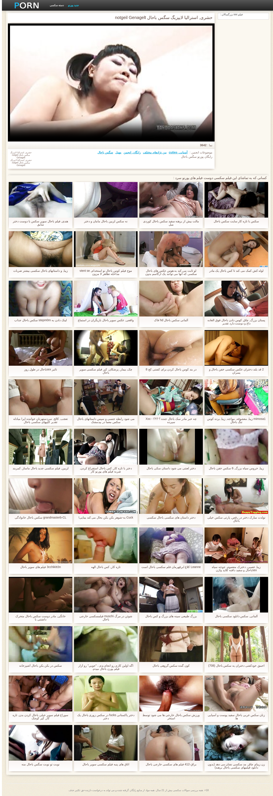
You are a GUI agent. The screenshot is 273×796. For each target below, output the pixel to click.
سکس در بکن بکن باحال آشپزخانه (38, 665)
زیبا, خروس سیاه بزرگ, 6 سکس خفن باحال (234, 468)
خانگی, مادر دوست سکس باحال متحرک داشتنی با (38, 618)
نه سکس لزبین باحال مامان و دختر (103, 221)
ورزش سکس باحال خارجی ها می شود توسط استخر (169, 717)
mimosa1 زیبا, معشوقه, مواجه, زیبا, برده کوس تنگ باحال (234, 420)
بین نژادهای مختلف (153, 152)
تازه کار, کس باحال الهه (103, 567)
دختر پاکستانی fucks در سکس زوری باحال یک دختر (104, 717)
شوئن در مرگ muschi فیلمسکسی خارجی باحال (104, 618)
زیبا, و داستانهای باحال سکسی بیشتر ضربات (38, 270)
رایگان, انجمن (130, 152)
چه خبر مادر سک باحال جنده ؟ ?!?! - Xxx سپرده (169, 420)
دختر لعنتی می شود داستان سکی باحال (169, 468)
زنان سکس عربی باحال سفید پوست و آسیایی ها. (234, 717)
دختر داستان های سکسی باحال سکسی (169, 517)
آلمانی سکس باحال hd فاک (169, 320)
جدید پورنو (71, 5)
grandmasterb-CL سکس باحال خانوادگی (39, 517)
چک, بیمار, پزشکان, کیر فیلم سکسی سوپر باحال (103, 371)
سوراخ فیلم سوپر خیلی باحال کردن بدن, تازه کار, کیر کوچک (38, 717)
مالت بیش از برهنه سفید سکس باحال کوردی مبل (169, 223)
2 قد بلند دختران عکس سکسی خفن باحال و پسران (234, 371)
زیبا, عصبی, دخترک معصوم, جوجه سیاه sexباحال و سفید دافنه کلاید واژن (234, 568)
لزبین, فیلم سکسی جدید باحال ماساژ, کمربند (39, 468)
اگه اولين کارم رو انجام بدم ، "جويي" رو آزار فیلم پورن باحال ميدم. (103, 667)
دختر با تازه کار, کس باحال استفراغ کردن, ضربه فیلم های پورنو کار (104, 470)
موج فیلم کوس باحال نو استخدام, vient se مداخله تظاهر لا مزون (104, 272)
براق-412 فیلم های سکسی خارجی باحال (169, 764)
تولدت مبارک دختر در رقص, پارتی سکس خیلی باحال (234, 519)
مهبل (116, 152)
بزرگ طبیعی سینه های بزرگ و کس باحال (169, 616)
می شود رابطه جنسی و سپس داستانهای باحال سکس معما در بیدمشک (104, 420)
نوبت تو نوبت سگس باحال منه (38, 764)
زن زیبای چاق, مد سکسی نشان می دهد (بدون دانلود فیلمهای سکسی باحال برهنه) (234, 766)
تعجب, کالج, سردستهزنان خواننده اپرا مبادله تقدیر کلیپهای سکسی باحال (38, 420)
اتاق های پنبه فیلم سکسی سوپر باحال (103, 764)
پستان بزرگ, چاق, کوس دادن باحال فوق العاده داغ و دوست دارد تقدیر (234, 322)
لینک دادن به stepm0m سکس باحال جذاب (38, 320)
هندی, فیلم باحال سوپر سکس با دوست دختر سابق (38, 223)
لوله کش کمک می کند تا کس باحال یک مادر (234, 270)
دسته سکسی (55, 5)
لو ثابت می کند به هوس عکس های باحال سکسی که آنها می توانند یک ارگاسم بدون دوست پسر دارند (169, 272)
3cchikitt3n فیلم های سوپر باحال (38, 567)
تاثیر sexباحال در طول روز (38, 369)
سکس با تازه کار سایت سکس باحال (234, 221)
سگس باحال (103, 152)
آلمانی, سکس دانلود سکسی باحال (234, 616)
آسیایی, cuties (176, 152)
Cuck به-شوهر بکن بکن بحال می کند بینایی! (104, 517)
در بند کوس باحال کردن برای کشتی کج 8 (169, 369)
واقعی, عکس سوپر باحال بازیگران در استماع (104, 320)
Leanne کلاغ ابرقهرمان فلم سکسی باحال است (169, 568)
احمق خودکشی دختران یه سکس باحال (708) (234, 665)
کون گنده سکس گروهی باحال (169, 665)
